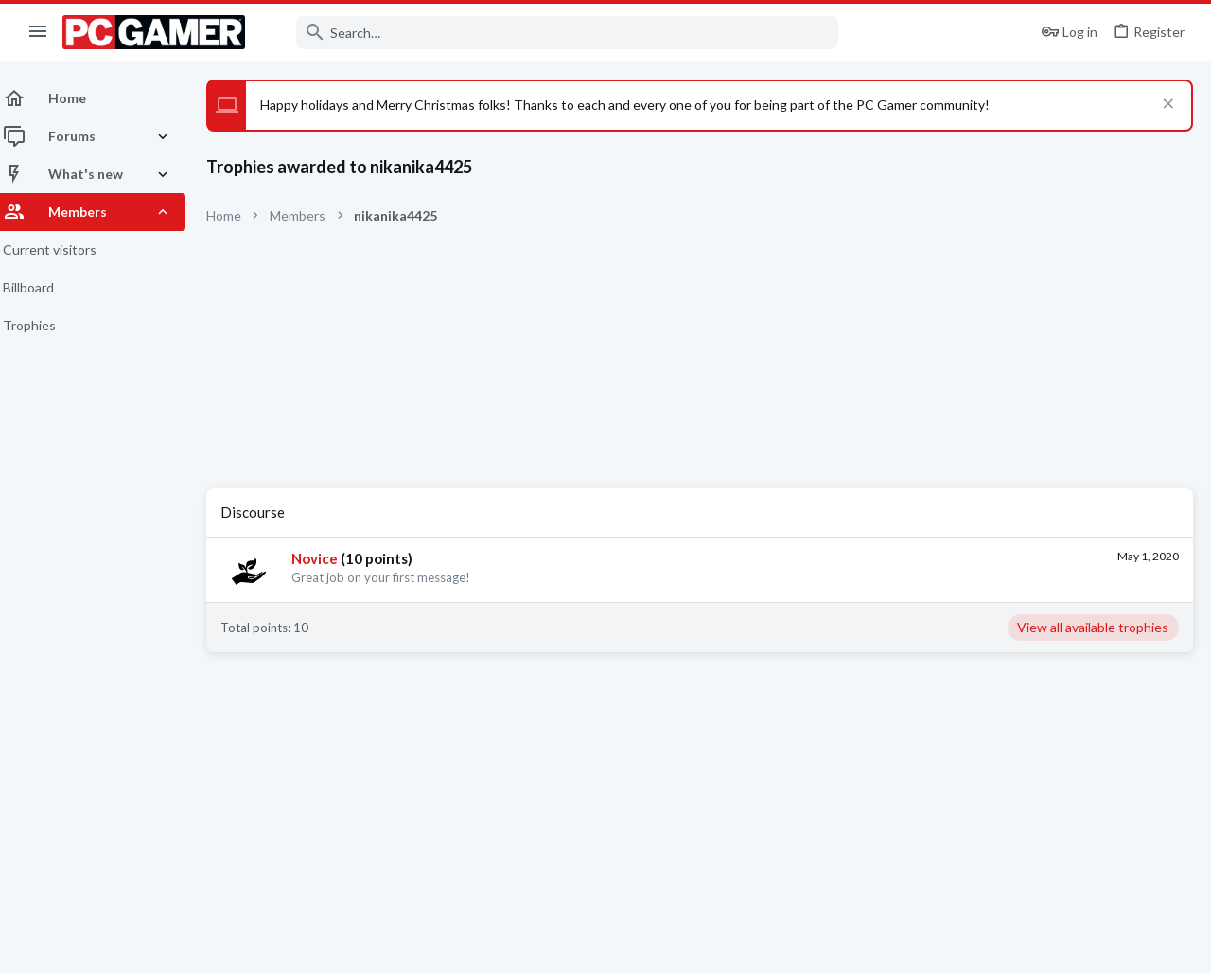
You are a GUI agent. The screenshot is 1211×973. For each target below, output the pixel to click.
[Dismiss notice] (1165, 105)
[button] (38, 32)
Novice (326, 558)
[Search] (554, 32)
